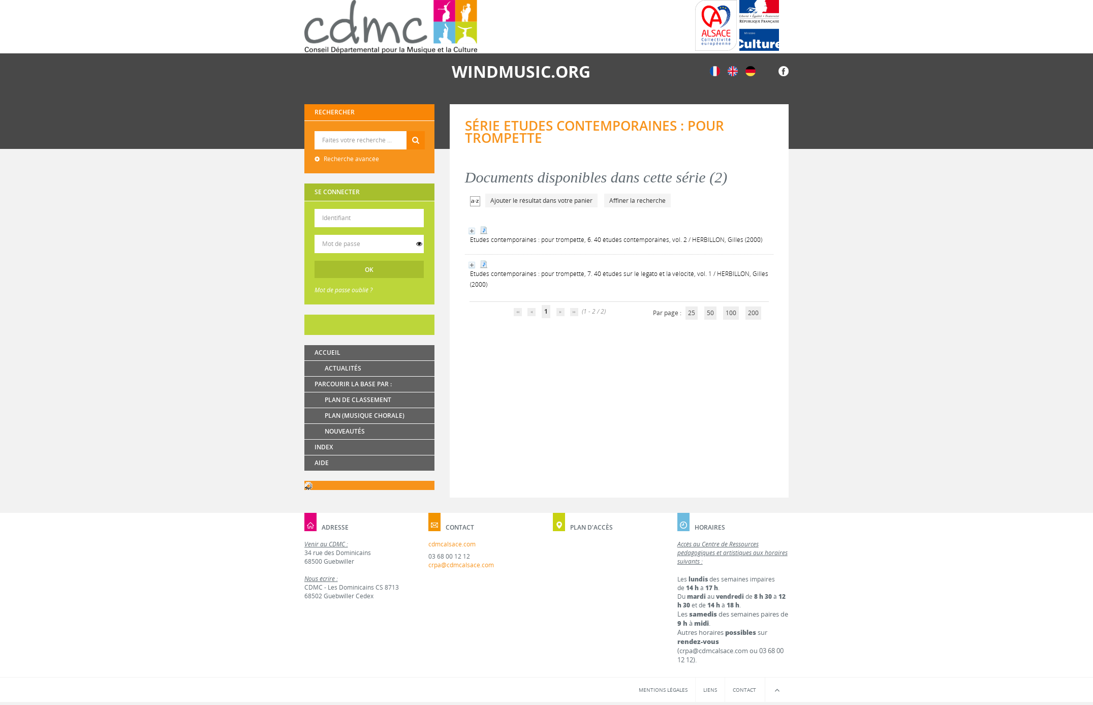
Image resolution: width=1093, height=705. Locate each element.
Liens (710, 689)
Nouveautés (345, 431)
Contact (744, 689)
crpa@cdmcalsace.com (461, 565)
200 (753, 313)
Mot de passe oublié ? (343, 290)
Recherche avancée (350, 159)
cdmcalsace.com (452, 544)
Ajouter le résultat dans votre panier (541, 200)
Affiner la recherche (637, 200)
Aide (322, 462)
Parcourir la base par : (353, 384)
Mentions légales (663, 689)
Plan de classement (358, 399)
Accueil (327, 352)
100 (731, 313)
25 (691, 313)
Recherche (369, 131)
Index (324, 447)
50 (710, 313)
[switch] (419, 244)
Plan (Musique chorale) (364, 415)
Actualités (343, 368)
